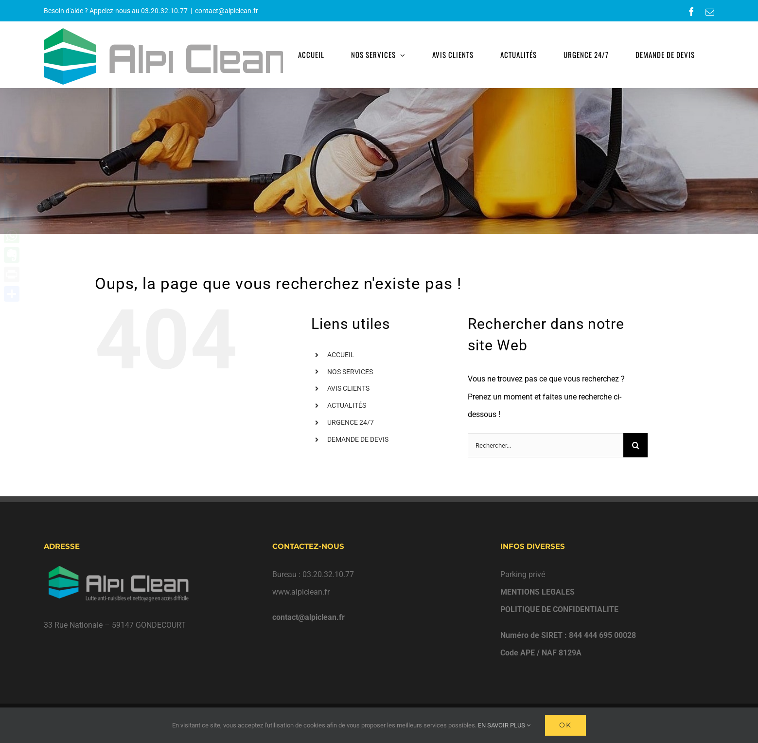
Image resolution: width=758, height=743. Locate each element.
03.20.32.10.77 (164, 11)
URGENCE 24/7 (350, 422)
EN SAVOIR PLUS (504, 725)
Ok (565, 725)
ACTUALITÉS (346, 405)
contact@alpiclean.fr (226, 11)
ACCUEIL (340, 355)
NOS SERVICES (350, 372)
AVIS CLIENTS (348, 388)
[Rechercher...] (545, 445)
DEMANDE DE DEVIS (357, 439)
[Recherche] (635, 445)
